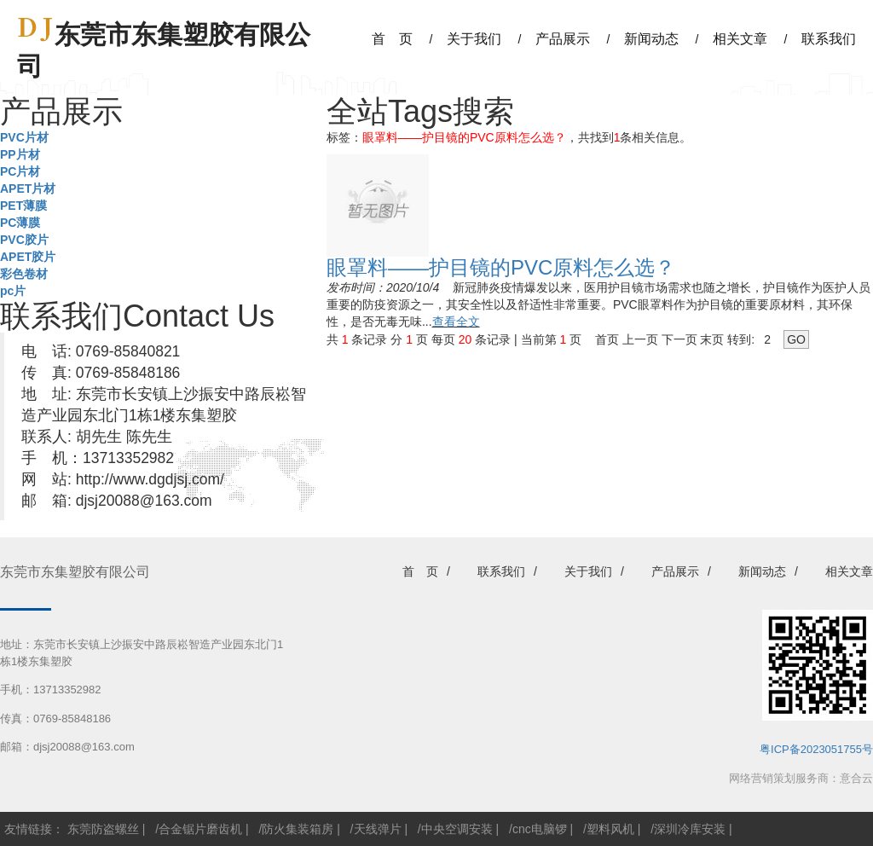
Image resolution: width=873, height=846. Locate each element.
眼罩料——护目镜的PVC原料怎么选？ (501, 267)
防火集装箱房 (297, 829)
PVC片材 (24, 137)
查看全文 (456, 321)
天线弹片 (378, 829)
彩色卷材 (24, 274)
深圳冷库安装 (690, 829)
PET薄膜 (23, 205)
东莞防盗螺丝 (103, 829)
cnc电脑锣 (539, 829)
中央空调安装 (457, 829)
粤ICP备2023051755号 (816, 749)
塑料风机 (610, 829)
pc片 (13, 291)
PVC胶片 (24, 239)
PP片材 (20, 154)
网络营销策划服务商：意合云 (801, 778)
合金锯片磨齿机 (200, 829)
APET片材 (27, 188)
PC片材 (20, 171)
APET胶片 (27, 257)
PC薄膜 (20, 222)
